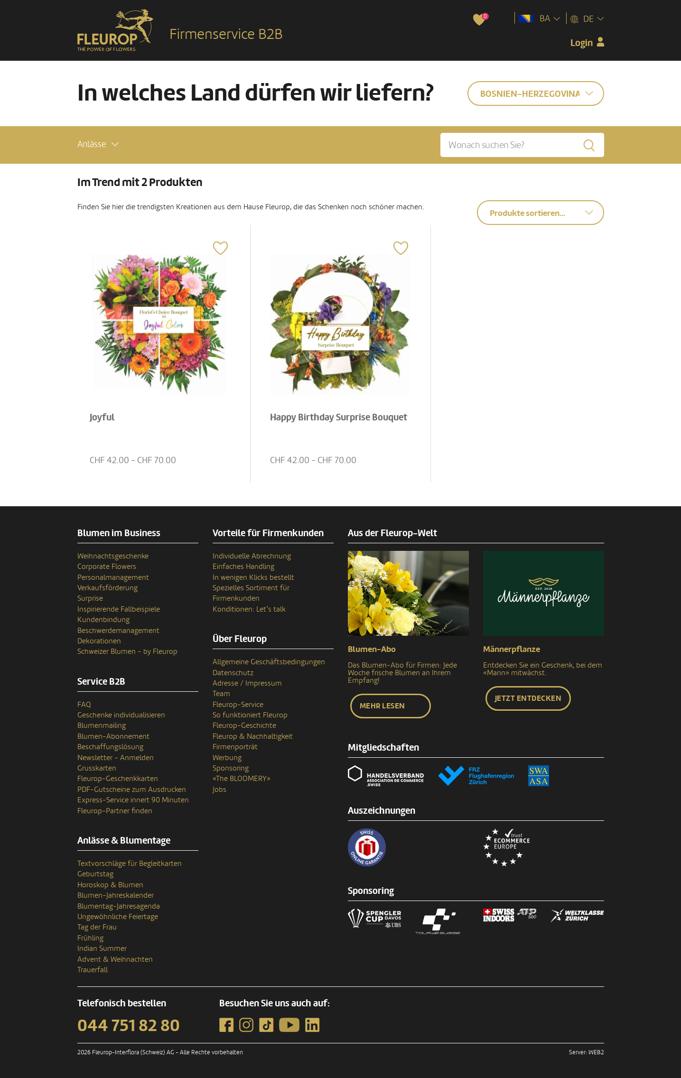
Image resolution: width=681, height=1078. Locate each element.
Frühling (90, 938)
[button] (98, 144)
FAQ (84, 704)
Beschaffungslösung (110, 747)
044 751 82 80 (128, 1025)
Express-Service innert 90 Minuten (133, 800)
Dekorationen (99, 641)
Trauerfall (92, 970)
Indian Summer (102, 948)
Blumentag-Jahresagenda (118, 906)
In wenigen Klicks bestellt (253, 577)
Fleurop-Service (238, 704)
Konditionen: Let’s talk (249, 609)
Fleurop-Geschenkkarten (117, 778)
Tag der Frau (97, 927)
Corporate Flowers (106, 566)
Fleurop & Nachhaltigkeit (253, 736)
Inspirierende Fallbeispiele (118, 609)
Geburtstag (95, 874)
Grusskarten (96, 768)
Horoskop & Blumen (110, 885)
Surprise (90, 598)
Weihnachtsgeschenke (113, 556)
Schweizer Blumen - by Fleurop (127, 651)
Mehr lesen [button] (382, 706)
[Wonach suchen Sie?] (522, 145)
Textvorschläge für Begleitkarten (129, 863)
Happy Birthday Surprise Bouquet (338, 417)
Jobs (219, 789)
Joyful (102, 417)
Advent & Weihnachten (115, 959)
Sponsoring (231, 768)
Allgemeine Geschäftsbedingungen (269, 662)
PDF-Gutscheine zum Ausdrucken (131, 789)
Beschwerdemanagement (118, 630)
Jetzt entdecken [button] (528, 698)
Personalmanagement (113, 577)
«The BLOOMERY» (242, 778)
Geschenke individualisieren (121, 715)
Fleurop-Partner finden (114, 811)
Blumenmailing (101, 725)
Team (221, 693)
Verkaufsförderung (107, 588)
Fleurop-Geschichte (244, 725)
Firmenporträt (235, 747)
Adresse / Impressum (247, 683)
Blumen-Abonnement (113, 736)
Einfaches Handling (243, 566)
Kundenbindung (103, 619)
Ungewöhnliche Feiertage (117, 916)
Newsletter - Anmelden (115, 757)
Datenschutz (233, 673)
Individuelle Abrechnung (252, 556)
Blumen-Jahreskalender (115, 895)
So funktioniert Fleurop (250, 715)
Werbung (227, 757)
